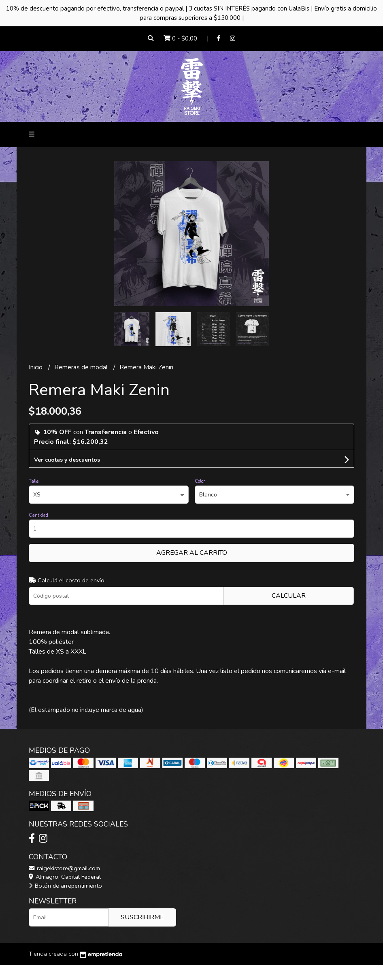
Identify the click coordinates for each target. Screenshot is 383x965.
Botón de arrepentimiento (65, 886)
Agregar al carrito (191, 552)
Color (200, 481)
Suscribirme (142, 917)
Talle (33, 481)
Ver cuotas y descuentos (67, 460)
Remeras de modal (81, 367)
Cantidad (38, 515)
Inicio (36, 367)
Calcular (289, 595)
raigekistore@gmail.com (64, 868)
